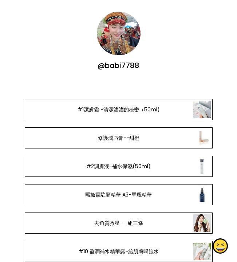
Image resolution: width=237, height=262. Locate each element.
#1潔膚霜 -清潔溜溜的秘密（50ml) (118, 109)
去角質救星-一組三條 (118, 223)
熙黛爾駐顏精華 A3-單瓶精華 (118, 194)
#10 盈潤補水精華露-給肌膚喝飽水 (118, 251)
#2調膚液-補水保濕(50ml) (118, 166)
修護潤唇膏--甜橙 (118, 138)
